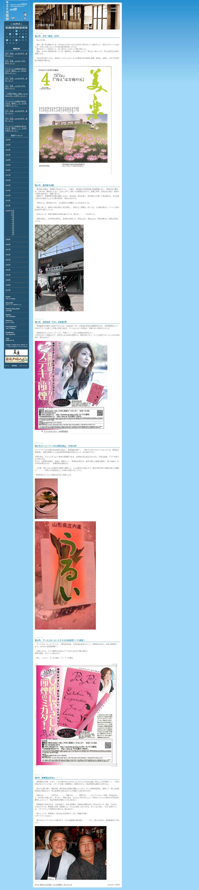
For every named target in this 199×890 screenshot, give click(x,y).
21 (7, 40)
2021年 (8, 155)
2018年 (8, 170)
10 (16, 34)
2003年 (8, 265)
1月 (13, 234)
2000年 (8, 280)
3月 (13, 230)
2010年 (8, 210)
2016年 (8, 180)
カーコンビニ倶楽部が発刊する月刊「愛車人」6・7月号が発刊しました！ (16, 71)
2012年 (8, 200)
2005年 (8, 259)
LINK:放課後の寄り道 (16, 339)
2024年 (8, 139)
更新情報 (14, 365)
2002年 (8, 270)
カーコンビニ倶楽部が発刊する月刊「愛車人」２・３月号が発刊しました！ (16, 128)
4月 (13, 228)
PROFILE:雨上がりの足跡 (16, 322)
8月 (13, 219)
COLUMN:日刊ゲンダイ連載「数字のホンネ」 (16, 304)
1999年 (8, 285)
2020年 (8, 160)
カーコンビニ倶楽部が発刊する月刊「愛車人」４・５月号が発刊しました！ (16, 104)
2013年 (8, 195)
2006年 (8, 254)
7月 (13, 221)
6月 (13, 223)
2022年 (8, 150)
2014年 (8, 190)
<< (11, 24)
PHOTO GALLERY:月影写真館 (16, 310)
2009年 (8, 239)
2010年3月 (16, 24)
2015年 (8, 185)
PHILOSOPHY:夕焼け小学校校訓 (16, 328)
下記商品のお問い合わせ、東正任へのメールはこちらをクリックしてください (16, 346)
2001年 (8, 275)
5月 (13, 225)
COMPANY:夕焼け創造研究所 (16, 334)
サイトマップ (23, 365)
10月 (12, 215)
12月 (12, 210)
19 (23, 37)
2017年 (8, 175)
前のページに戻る (45, 884)
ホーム (7, 365)
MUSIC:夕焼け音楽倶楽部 (16, 316)
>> (21, 24)
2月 (13, 232)
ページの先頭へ (57, 884)
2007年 (8, 249)
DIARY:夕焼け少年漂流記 (16, 298)
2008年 (8, 244)
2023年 (8, 145)
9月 (13, 217)
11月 (12, 213)
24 (16, 40)
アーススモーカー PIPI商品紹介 (56, 431)
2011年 (8, 205)
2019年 (8, 165)
